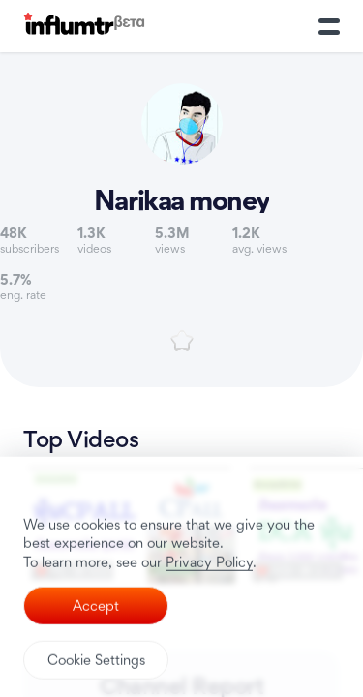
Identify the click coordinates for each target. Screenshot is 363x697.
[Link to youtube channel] (181, 154)
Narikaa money (181, 200)
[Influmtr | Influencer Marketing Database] (84, 26)
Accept (96, 658)
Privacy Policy (209, 613)
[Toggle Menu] (329, 26)
